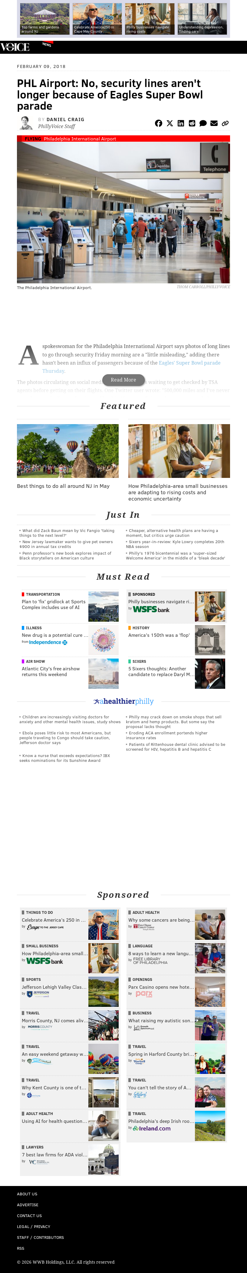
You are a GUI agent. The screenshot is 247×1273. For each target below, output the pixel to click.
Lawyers (35, 1147)
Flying (33, 138)
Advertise (27, 1204)
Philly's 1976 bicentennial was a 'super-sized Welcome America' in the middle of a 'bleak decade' (175, 555)
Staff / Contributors (40, 1237)
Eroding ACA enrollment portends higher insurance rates (167, 735)
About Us (27, 1194)
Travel (33, 1013)
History (141, 627)
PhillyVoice (14, 47)
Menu (237, 47)
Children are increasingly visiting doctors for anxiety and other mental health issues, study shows (70, 719)
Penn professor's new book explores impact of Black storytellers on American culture (65, 555)
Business (142, 1013)
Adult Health (146, 912)
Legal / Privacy (33, 1226)
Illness (34, 627)
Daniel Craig (66, 119)
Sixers (139, 661)
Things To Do (39, 912)
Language (143, 946)
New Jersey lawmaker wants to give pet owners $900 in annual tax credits (66, 544)
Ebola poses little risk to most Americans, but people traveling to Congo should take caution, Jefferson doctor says (65, 737)
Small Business (42, 946)
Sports (33, 979)
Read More (123, 380)
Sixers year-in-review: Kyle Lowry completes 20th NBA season (175, 544)
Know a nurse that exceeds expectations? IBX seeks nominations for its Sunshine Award (64, 758)
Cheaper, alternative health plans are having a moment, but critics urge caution (172, 532)
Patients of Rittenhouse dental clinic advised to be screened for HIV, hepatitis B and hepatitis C (175, 746)
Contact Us (29, 1215)
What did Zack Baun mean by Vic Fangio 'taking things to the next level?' (66, 532)
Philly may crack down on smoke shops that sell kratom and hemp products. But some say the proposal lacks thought (174, 721)
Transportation (43, 594)
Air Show (35, 661)
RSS (20, 1248)
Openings (142, 979)
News (46, 44)
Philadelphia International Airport (80, 138)
